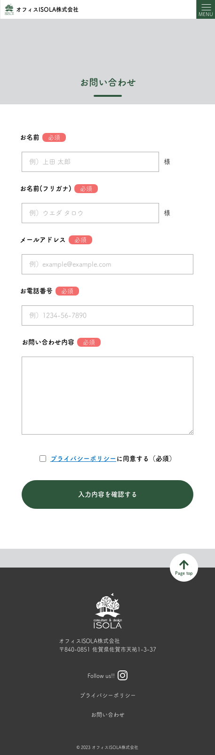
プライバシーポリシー (83, 458)
